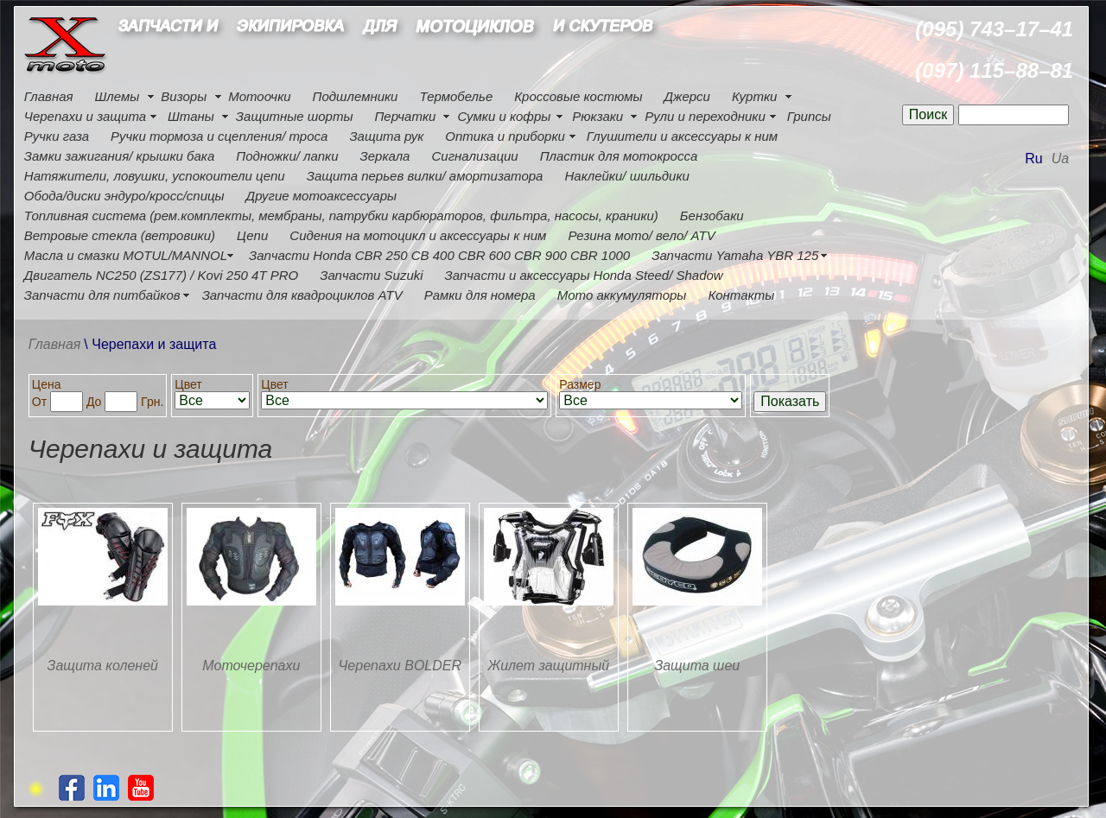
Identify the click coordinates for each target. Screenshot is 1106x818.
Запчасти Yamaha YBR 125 (735, 255)
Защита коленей (103, 665)
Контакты (741, 295)
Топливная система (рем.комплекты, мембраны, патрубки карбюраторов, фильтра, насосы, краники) (341, 215)
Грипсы (809, 116)
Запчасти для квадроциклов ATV (302, 295)
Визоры (184, 96)
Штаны (191, 116)
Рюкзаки (597, 116)
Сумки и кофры (503, 116)
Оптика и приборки (505, 136)
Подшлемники (355, 96)
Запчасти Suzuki (371, 275)
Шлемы (117, 96)
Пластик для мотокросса (619, 156)
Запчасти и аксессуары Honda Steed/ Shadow (584, 275)
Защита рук (386, 136)
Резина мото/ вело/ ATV (641, 235)
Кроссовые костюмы (578, 96)
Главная (48, 96)
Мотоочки (259, 96)
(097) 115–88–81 (994, 70)
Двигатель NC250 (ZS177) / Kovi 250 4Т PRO (161, 275)
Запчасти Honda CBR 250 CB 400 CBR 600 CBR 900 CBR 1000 (439, 255)
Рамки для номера (480, 295)
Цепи (252, 235)
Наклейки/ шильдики (626, 175)
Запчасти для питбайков (102, 295)
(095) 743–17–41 (994, 29)
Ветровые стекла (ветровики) (119, 235)
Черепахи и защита (85, 116)
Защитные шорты (294, 116)
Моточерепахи (251, 665)
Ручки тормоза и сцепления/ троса (219, 136)
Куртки (754, 96)
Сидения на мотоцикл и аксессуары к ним (417, 235)
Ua (1060, 158)
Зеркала (385, 156)
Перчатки (404, 116)
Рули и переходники (705, 116)
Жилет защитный (549, 665)
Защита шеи (697, 665)
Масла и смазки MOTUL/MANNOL (125, 255)
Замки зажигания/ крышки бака (119, 156)
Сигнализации (474, 156)
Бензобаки (712, 215)
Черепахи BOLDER (400, 665)
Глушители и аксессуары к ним (682, 136)
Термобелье (456, 96)
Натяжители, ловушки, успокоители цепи (154, 175)
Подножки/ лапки (287, 156)
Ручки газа (56, 136)
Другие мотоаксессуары (321, 195)
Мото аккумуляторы (622, 295)
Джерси (687, 96)
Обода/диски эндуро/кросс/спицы (124, 195)
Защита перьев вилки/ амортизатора (425, 175)
